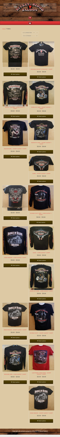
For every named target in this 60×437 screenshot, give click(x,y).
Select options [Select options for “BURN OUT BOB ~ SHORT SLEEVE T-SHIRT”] (44, 117)
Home (3, 28)
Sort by (27, 32)
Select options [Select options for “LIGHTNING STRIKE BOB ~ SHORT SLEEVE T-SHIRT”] (44, 389)
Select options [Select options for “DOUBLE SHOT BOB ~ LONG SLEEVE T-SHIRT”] (43, 225)
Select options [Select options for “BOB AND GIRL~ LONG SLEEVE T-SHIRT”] (16, 389)
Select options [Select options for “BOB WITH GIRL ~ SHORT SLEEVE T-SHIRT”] (44, 152)
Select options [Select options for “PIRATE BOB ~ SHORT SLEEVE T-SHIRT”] (16, 220)
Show (27, 35)
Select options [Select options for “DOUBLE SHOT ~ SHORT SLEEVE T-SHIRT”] (44, 347)
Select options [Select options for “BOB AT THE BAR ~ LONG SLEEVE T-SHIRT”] (16, 117)
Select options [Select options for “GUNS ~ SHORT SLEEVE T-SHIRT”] (44, 182)
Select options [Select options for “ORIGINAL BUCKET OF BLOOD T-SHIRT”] (44, 78)
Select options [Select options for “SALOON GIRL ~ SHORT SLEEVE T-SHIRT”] (16, 158)
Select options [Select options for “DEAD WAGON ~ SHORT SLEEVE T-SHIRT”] (16, 343)
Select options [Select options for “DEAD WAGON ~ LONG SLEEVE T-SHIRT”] (16, 269)
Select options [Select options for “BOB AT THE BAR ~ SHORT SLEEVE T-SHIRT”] (16, 74)
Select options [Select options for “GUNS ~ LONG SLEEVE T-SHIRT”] (44, 264)
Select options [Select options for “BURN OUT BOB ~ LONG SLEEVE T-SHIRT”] (44, 303)
